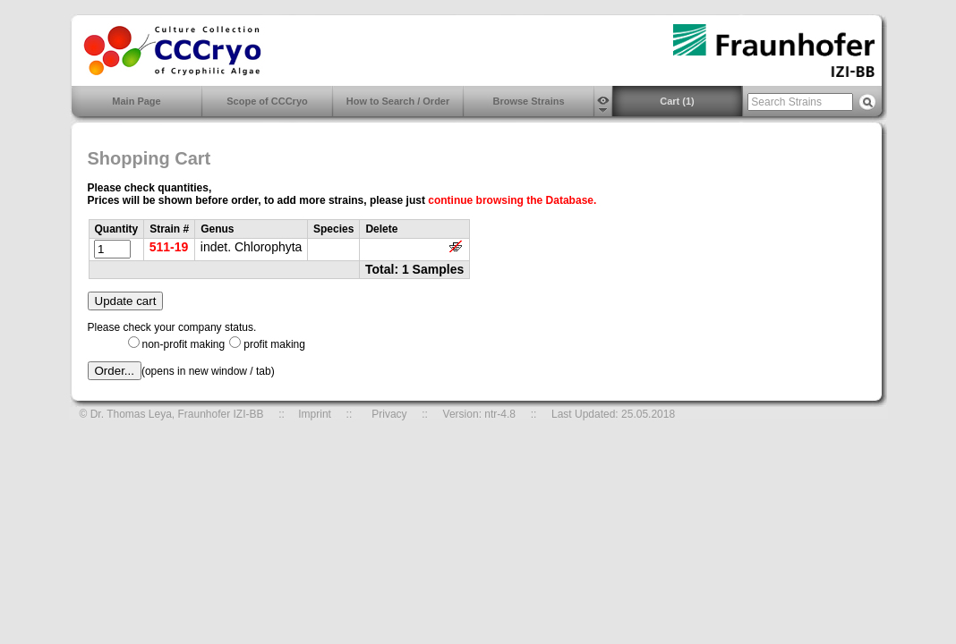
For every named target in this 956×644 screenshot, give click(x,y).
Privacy (388, 414)
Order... (114, 370)
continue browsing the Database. (512, 200)
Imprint (314, 414)
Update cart (126, 301)
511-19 (169, 247)
